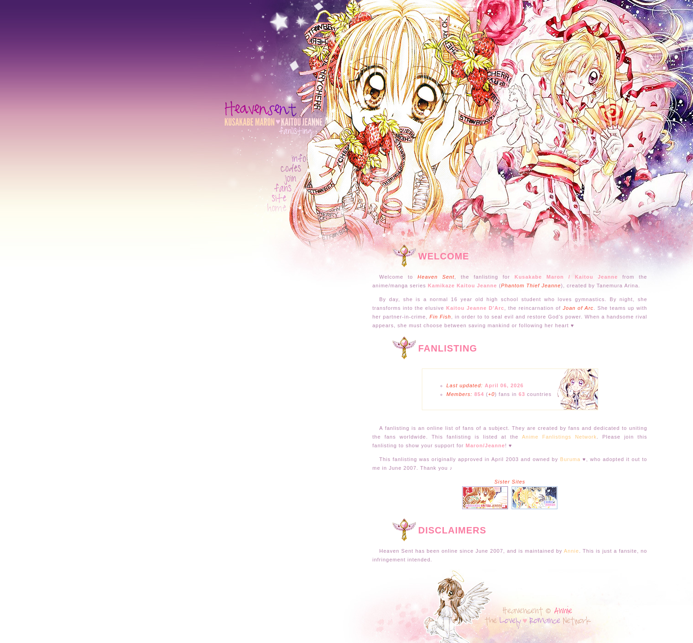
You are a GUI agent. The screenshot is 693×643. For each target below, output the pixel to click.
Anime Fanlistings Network (559, 437)
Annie (571, 551)
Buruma (570, 459)
